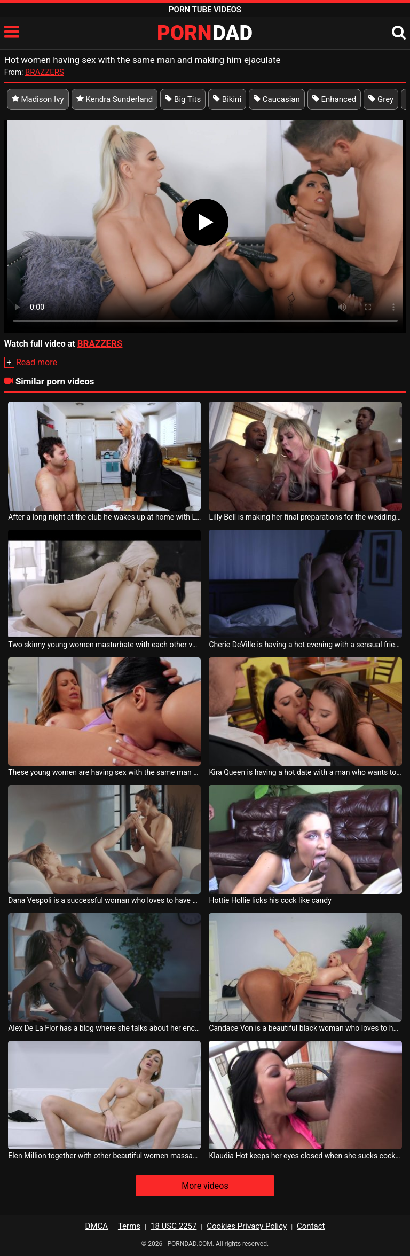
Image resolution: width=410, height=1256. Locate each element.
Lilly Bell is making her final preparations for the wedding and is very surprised (305, 517)
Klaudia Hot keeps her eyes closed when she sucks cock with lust (305, 1155)
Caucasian (277, 99)
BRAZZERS (44, 72)
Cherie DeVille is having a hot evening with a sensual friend (305, 644)
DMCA (96, 1226)
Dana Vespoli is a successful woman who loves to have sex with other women (104, 900)
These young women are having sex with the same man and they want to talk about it (104, 772)
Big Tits (183, 99)
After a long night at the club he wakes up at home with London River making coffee (104, 517)
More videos (205, 1186)
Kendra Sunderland (114, 99)
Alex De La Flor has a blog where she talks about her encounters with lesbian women (104, 1028)
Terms (129, 1226)
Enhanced (334, 99)
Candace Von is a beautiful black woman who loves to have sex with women (305, 1028)
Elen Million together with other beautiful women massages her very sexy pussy (104, 1155)
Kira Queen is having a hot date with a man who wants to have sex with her (305, 772)
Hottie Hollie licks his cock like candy (270, 900)
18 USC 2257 (173, 1226)
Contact (311, 1226)
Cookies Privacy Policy (247, 1226)
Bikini (227, 99)
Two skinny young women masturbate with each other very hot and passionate (104, 644)
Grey (380, 99)
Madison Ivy (38, 99)
